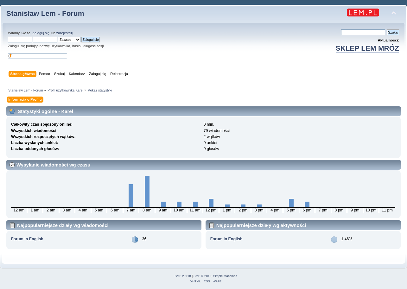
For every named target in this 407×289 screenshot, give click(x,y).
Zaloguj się (40, 33)
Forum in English (27, 239)
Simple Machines (225, 276)
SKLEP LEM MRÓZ (367, 48)
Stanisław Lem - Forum (45, 13)
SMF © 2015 (202, 276)
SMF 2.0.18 (183, 276)
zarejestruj (64, 33)
